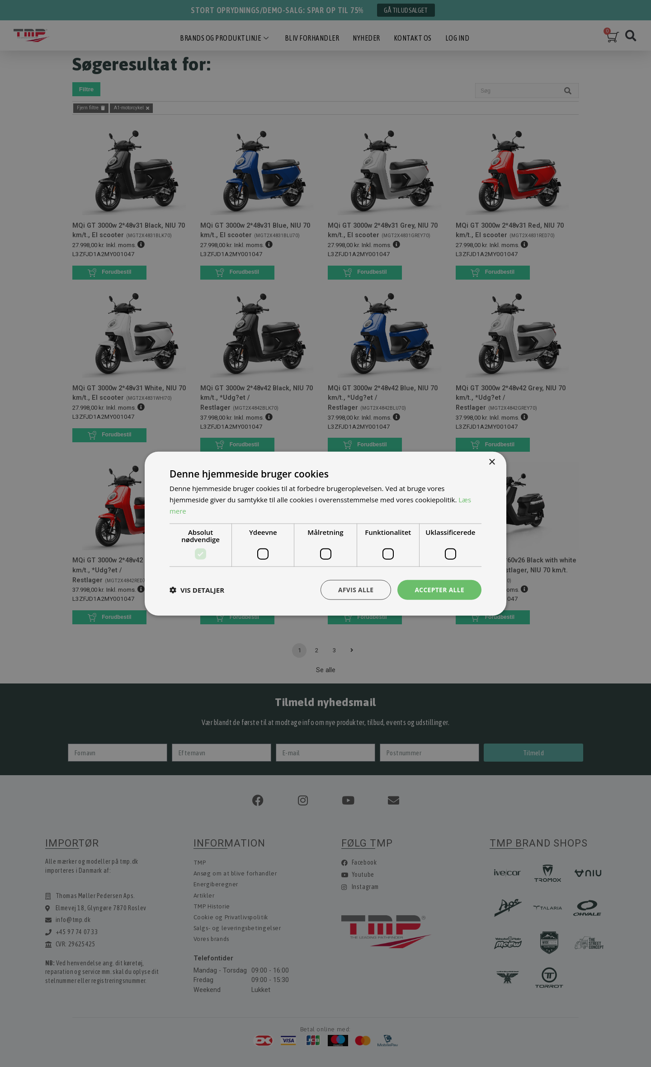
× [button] (491, 462)
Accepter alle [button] (439, 589)
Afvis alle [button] (355, 589)
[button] (197, 589)
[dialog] (325, 533)
